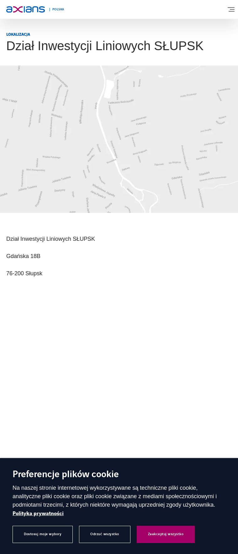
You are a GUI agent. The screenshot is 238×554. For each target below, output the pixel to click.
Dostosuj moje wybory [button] (42, 534)
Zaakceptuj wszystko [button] (166, 534)
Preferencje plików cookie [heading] (66, 475)
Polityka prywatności (38, 513)
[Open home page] (25, 9)
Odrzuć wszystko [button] (104, 534)
